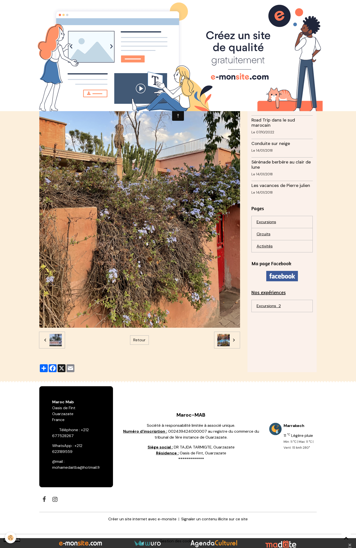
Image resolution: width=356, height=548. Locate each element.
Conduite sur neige (270, 143)
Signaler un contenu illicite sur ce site (214, 519)
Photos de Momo (268, 101)
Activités (265, 246)
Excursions (266, 221)
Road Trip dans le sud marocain (273, 122)
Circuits (263, 234)
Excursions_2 (269, 305)
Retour (139, 340)
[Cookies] (10, 537)
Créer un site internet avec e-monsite (142, 519)
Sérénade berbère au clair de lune (281, 164)
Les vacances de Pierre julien (280, 185)
